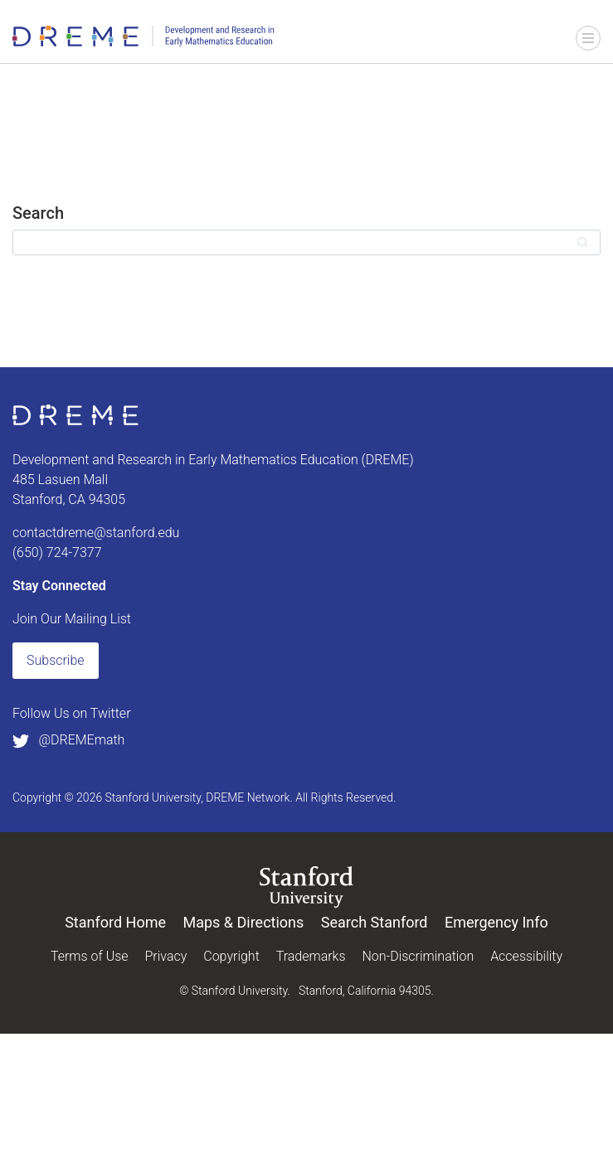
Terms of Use (90, 956)
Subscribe (56, 660)
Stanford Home (115, 922)
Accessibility (526, 956)
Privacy (166, 956)
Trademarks (311, 956)
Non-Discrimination (418, 956)
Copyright (231, 956)
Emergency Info (496, 922)
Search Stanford (374, 922)
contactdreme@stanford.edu (95, 532)
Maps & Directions (243, 922)
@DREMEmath (68, 740)
